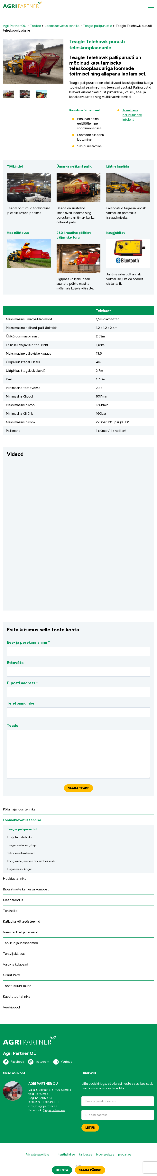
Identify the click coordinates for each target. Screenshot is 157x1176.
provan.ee (125, 1154)
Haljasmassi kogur (19, 869)
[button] (8, 94)
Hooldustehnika (14, 878)
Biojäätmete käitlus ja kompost (26, 889)
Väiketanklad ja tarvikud (20, 932)
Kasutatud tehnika (16, 996)
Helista (62, 1170)
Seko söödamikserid (20, 853)
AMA (78, 1166)
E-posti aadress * (78, 689)
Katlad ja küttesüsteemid (21, 921)
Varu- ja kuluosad (15, 964)
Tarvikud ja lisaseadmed (20, 943)
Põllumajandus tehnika (19, 809)
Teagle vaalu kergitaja (21, 845)
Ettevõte (78, 668)
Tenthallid (10, 911)
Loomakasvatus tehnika (22, 820)
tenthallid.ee (66, 1154)
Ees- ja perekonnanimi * (78, 648)
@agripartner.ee (54, 1110)
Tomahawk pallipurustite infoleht (132, 115)
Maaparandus (13, 900)
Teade (78, 750)
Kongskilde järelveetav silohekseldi (31, 861)
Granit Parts (12, 975)
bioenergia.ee (105, 1154)
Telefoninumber (78, 709)
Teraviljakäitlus (14, 954)
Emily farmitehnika (19, 837)
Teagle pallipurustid (22, 829)
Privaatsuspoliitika (37, 1154)
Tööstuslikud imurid (17, 986)
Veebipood (11, 1007)
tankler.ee (85, 1154)
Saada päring (90, 1170)
